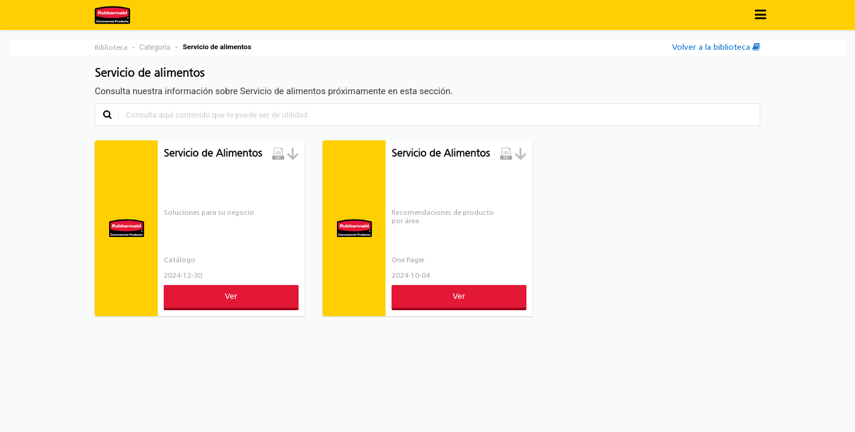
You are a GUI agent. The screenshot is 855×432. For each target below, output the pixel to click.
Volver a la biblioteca (716, 47)
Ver (231, 297)
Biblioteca (111, 48)
